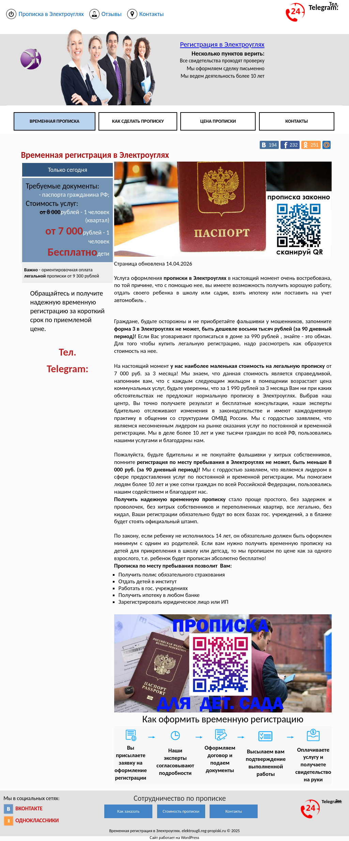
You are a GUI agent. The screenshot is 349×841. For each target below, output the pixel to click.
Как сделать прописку (138, 121)
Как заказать (128, 811)
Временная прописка (54, 121)
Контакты (296, 121)
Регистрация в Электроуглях (222, 44)
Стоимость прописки (181, 811)
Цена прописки (218, 121)
